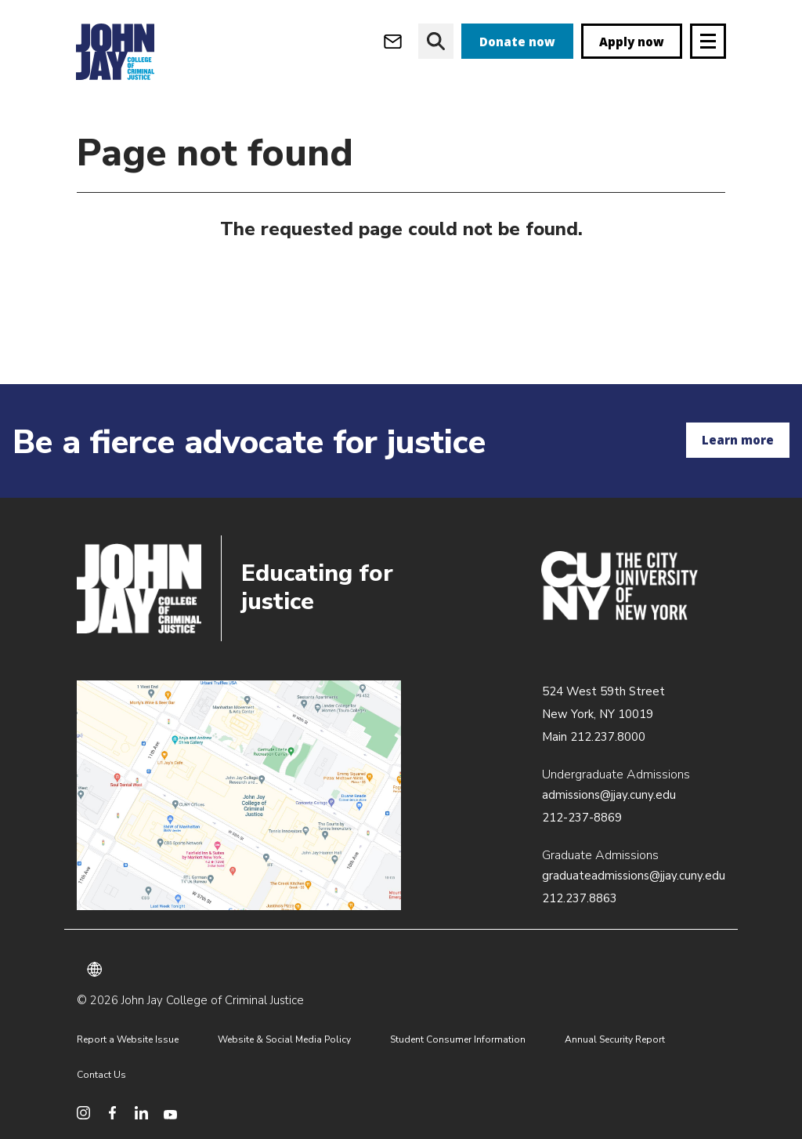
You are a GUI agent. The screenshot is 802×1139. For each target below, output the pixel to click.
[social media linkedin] (141, 1112)
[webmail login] (392, 41)
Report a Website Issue (128, 1039)
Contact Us (101, 1074)
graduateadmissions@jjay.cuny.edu (633, 875)
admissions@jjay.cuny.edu (609, 795)
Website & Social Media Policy (284, 1039)
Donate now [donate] (517, 41)
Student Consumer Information (458, 1039)
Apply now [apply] (631, 41)
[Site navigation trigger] (708, 41)
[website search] (435, 41)
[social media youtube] (170, 1112)
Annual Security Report (615, 1039)
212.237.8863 (579, 898)
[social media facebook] (112, 1112)
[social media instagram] (83, 1112)
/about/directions (239, 795)
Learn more (738, 440)
